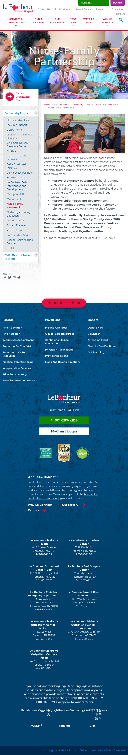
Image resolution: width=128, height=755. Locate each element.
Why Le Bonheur (107, 21)
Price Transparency (14, 374)
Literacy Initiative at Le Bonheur (20, 136)
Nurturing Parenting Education (18, 214)
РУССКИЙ (35, 725)
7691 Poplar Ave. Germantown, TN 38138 (44, 604)
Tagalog (64, 725)
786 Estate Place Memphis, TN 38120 (84, 575)
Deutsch (76, 710)
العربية (43, 710)
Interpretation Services (16, 368)
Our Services (60, 104)
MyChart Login (64, 431)
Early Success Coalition (20, 172)
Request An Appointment (18, 340)
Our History (70, 504)
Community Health (80, 104)
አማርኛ (36, 710)
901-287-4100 (84, 580)
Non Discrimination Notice (18, 380)
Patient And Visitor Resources (14, 354)
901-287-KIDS (64, 420)
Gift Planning (96, 352)
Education (117, 9)
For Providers (62, 9)
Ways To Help (88, 21)
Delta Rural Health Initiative (17, 166)
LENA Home (14, 129)
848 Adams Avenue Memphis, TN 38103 (44, 549)
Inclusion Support (17, 124)
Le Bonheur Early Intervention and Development (17, 186)
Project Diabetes (16, 225)
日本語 (96, 714)
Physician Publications (59, 349)
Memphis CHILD (16, 194)
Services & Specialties (16, 21)
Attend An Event (98, 340)
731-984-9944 (44, 638)
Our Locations (57, 21)
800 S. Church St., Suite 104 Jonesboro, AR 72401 (84, 633)
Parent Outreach (16, 220)
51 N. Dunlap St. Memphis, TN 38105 (84, 549)
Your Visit (73, 21)
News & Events (83, 9)
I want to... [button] (86, 2)
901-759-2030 (84, 606)
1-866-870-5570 (44, 609)
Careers (120, 13)
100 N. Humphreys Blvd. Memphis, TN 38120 (44, 575)
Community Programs (18, 113)
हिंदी (93, 710)
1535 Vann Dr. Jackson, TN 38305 (44, 633)
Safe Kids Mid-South (18, 235)
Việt (92, 725)
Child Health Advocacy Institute (18, 257)
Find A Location (12, 327)
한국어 (100, 714)
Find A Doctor (38, 21)
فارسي (54, 710)
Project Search (15, 230)
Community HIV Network (16, 158)
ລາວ (104, 710)
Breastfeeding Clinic (18, 120)
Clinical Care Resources (59, 333)
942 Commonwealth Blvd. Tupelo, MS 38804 (44, 663)
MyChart (117, 2)
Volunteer (94, 333)
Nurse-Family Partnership (15, 205)
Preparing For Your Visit (17, 346)
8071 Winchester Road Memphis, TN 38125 (84, 601)
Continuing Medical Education (57, 342)
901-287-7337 (44, 580)
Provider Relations (56, 355)
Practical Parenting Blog (17, 362)
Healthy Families (16, 177)
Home (47, 104)
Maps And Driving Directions (62, 362)
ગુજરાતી (86, 710)
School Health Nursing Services (20, 241)
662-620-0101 (44, 668)
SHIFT (10, 248)
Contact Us (44, 9)
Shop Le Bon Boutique (102, 346)
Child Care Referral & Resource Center (18, 144)
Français (64, 710)
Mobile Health (15, 199)
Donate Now (95, 327)
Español (26, 710)
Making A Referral (56, 327)
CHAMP (11, 151)
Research (101, 9)
